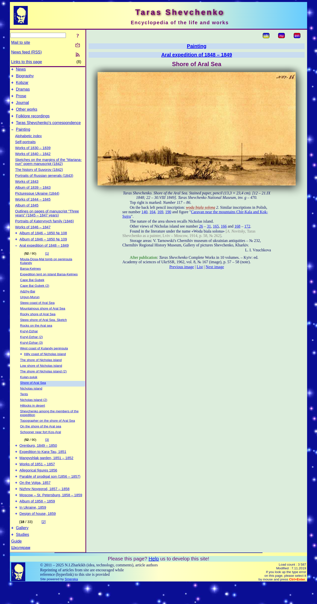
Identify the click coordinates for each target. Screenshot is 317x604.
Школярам (20, 568)
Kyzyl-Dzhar (29, 341)
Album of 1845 (27, 213)
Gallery (22, 548)
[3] (47, 450)
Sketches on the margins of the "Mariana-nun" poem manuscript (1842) (48, 169)
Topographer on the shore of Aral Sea (47, 431)
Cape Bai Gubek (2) (34, 295)
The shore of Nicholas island (41, 370)
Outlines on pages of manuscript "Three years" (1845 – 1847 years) (47, 221)
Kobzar (22, 85)
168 (237, 226)
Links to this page (26, 62)
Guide (16, 562)
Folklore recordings (33, 122)
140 (144, 212)
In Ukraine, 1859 (33, 526)
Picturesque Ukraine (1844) (37, 201)
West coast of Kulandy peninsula (44, 358)
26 (201, 226)
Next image (215, 267)
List (200, 267)
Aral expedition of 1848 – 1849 (44, 255)
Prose (21, 100)
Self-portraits (25, 149)
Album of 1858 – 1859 (37, 519)
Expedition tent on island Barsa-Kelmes (49, 284)
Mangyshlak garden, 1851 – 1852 (47, 470)
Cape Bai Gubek (32, 289)
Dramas (23, 92)
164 (152, 212)
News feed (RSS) (26, 52)
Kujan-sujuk (28, 387)
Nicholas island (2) (33, 410)
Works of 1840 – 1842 (33, 161)
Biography (25, 77)
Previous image (181, 267)
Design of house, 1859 (38, 533)
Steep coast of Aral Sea (37, 312)
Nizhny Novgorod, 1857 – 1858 (45, 505)
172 (247, 226)
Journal (22, 107)
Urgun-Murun (30, 307)
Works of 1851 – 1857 (37, 477)
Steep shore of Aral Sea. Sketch (43, 329)
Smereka (71, 600)
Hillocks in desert (32, 416)
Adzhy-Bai (27, 301)
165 (216, 226)
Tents (24, 404)
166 (224, 226)
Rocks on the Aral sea (36, 335)
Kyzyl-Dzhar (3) (31, 352)
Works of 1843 (26, 189)
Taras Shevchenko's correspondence (48, 129)
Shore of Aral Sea (33, 393)
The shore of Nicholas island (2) (43, 381)
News (21, 70)
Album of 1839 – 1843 (33, 195)
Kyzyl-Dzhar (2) (31, 346)
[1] (47, 263)
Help (154, 579)
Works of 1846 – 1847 (33, 234)
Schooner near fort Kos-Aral (40, 442)
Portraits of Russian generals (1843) (44, 183)
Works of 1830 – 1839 (33, 155)
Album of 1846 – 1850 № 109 (43, 248)
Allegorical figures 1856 (38, 484)
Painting (23, 137)
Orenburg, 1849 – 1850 (38, 456)
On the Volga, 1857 (35, 498)
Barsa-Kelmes (30, 278)
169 (160, 212)
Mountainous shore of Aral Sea (42, 318)
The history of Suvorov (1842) (39, 177)
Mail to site (20, 42)
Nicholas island (31, 398)
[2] (44, 541)
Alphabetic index (28, 143)
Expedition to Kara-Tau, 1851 (43, 463)
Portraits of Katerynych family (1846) (44, 229)
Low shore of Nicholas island (41, 376)
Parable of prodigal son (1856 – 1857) (50, 491)
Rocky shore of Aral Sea (37, 324)
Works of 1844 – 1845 (33, 207)
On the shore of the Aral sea (40, 436)
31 (209, 226)
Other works (26, 114)
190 (168, 212)
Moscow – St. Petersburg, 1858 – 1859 (51, 512)
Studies (22, 555)
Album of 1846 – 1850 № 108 (43, 241)
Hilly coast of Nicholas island (45, 364)
